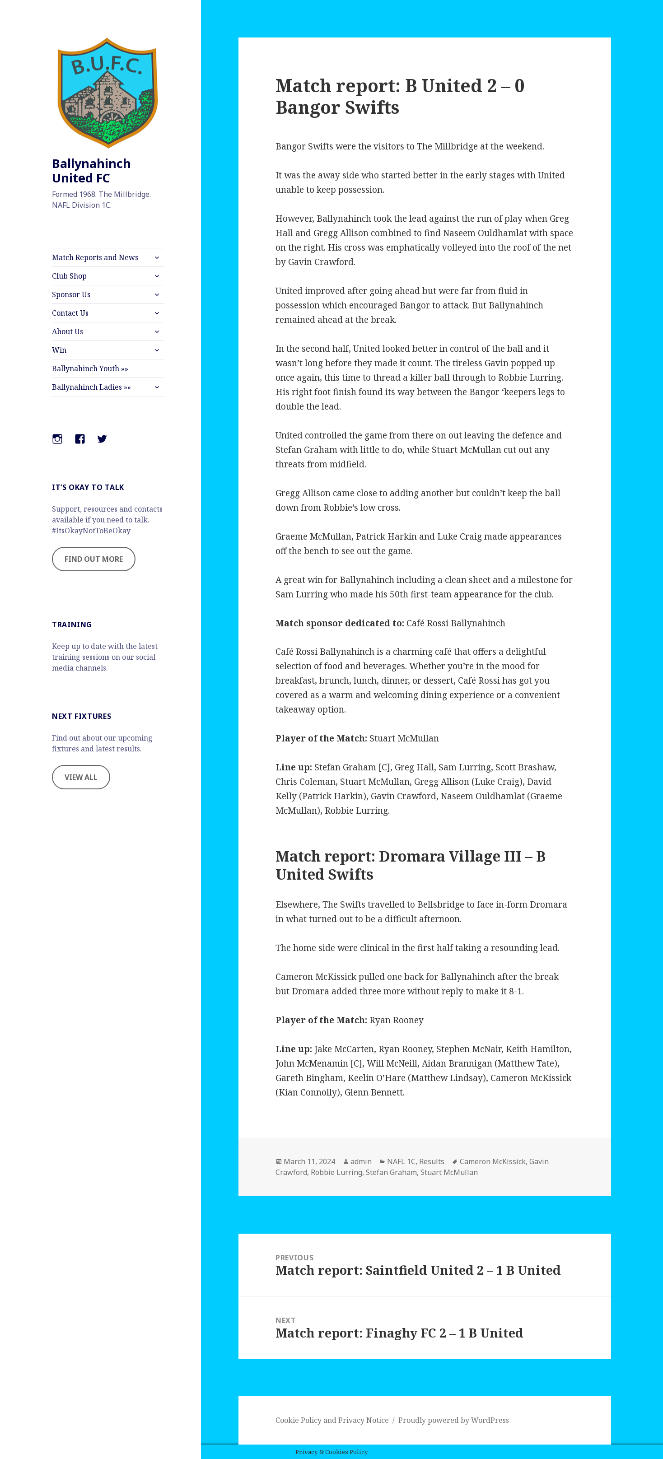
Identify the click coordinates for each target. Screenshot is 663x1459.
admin (361, 1161)
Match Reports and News (95, 257)
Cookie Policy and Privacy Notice (332, 1420)
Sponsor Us (71, 294)
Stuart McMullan (449, 1172)
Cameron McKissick (493, 1161)
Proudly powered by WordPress (453, 1420)
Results (431, 1161)
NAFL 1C (401, 1161)
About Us (67, 331)
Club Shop (69, 276)
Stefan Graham (391, 1172)
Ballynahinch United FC (91, 170)
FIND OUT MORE (94, 559)
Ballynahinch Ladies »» (91, 387)
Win (59, 350)
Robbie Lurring (336, 1172)
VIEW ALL (81, 777)
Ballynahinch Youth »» (90, 368)
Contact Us (70, 313)
